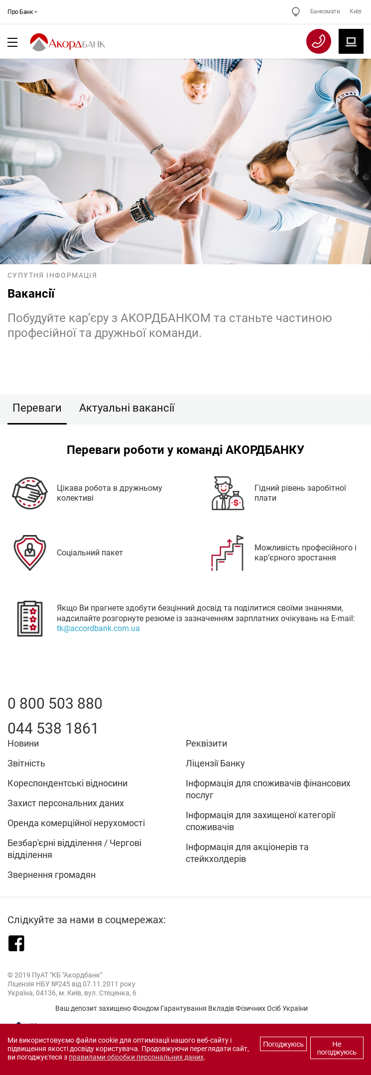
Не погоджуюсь (337, 1048)
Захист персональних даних (65, 803)
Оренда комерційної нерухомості (76, 823)
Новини (23, 743)
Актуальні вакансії (126, 408)
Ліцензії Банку (215, 763)
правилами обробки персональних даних (136, 1057)
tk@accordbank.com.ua (98, 628)
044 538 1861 (53, 728)
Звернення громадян (51, 874)
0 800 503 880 (55, 703)
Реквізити (206, 743)
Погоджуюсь (283, 1044)
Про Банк (21, 11)
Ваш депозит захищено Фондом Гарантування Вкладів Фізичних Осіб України (181, 1008)
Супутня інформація (52, 275)
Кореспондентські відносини (67, 783)
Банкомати (325, 11)
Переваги (37, 408)
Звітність (26, 763)
